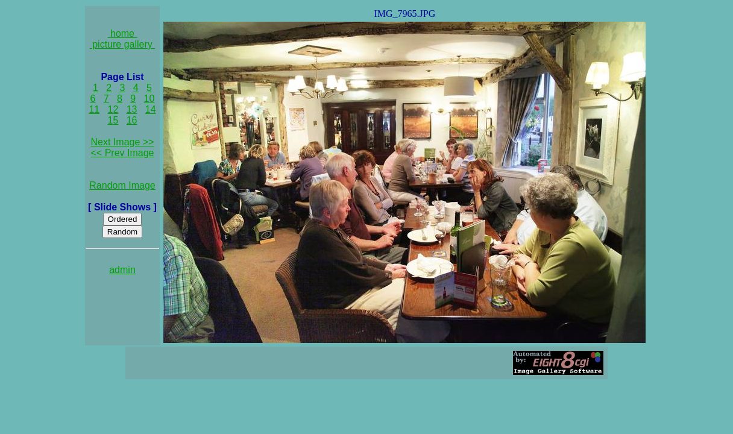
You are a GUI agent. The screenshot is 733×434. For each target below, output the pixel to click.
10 (149, 98)
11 (94, 109)
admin (122, 270)
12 (113, 109)
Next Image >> (122, 142)
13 (132, 109)
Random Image (122, 185)
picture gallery (123, 44)
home (122, 33)
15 (113, 120)
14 (150, 109)
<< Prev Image (122, 153)
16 (132, 120)
